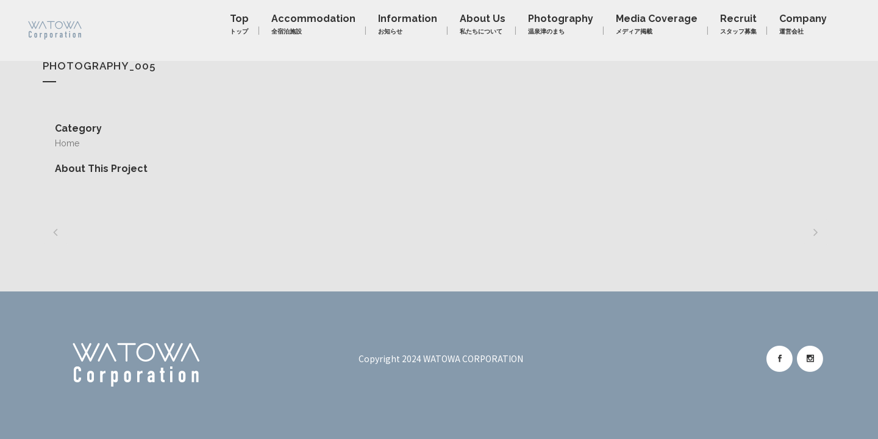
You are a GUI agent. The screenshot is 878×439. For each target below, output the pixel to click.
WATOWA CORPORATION (473, 358)
